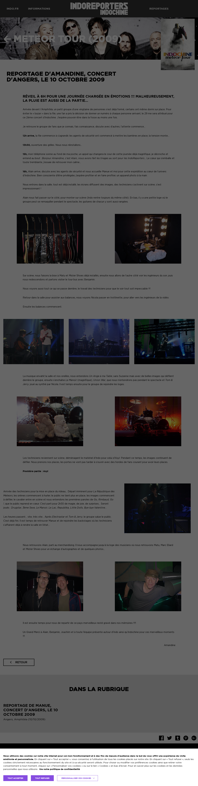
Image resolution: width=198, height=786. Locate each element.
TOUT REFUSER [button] (42, 778)
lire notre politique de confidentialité (59, 769)
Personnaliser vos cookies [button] (76, 778)
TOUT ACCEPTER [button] (15, 778)
